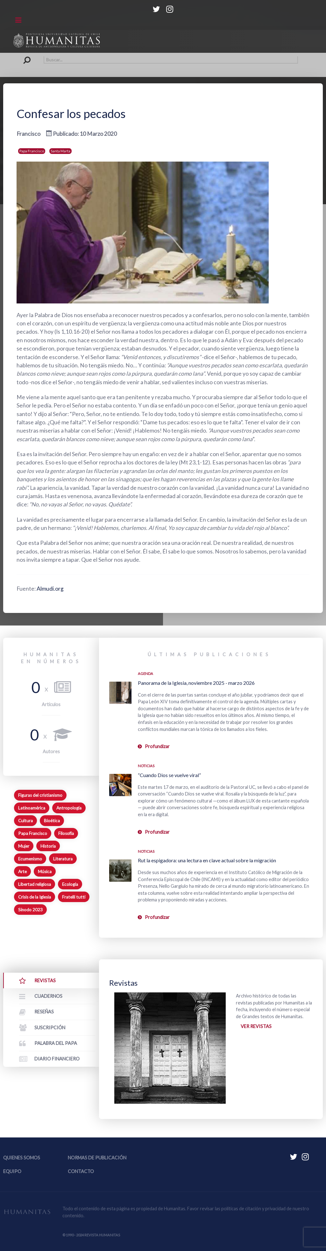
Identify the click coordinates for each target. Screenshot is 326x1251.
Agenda (145, 673)
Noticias (146, 766)
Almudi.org (50, 588)
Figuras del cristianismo (40, 795)
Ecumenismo (30, 858)
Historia (48, 846)
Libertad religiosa (34, 884)
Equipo (12, 1171)
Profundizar (157, 746)
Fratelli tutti (73, 897)
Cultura (25, 820)
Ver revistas (256, 1026)
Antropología (69, 807)
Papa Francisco (31, 151)
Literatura (63, 858)
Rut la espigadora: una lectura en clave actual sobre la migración (207, 860)
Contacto (81, 1171)
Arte (22, 871)
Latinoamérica (31, 807)
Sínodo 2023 (30, 909)
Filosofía (66, 833)
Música (45, 871)
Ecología (70, 884)
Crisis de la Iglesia (34, 897)
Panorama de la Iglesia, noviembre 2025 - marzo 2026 (196, 683)
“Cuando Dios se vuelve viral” (169, 775)
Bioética (52, 820)
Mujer (23, 846)
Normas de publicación (97, 1157)
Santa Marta (60, 151)
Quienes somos (21, 1157)
